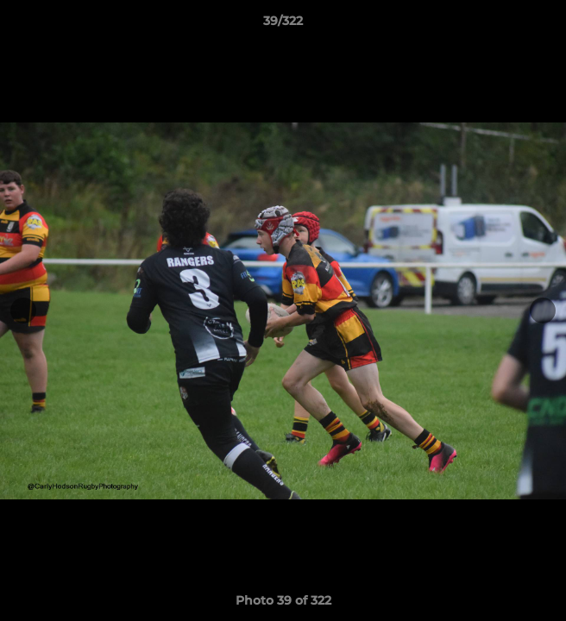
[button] (545, 25)
